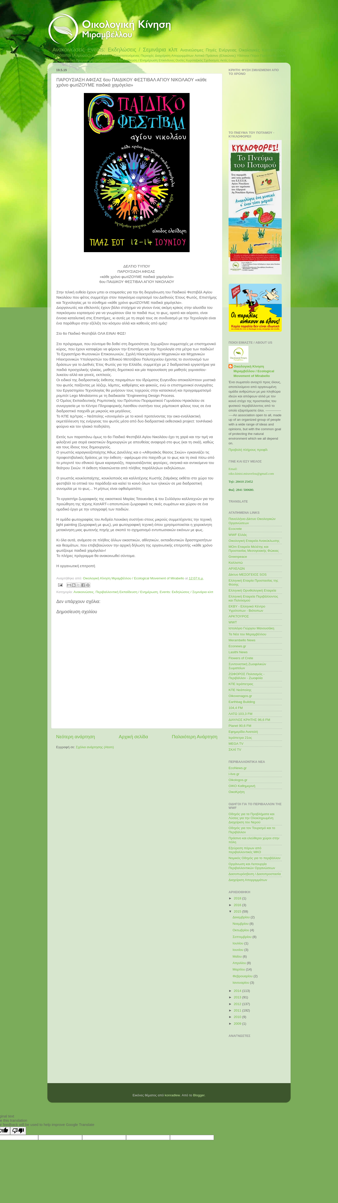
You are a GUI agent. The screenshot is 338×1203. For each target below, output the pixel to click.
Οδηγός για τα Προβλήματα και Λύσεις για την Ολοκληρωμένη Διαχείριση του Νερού (251, 818)
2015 (238, 911)
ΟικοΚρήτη (237, 792)
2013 (238, 997)
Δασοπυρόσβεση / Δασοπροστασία (255, 874)
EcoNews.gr (238, 768)
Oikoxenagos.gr (240, 696)
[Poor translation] (18, 1131)
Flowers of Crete (241, 658)
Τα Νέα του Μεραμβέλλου (247, 634)
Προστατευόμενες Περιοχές (133, 55)
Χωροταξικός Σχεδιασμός (202, 60)
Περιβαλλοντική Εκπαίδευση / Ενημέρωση (127, 60)
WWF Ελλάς (238, 535)
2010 (238, 1017)
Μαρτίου (239, 969)
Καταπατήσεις (102, 55)
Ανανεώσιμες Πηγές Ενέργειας (208, 50)
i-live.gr (234, 774)
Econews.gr (237, 646)
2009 (238, 1023)
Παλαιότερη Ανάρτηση (194, 736)
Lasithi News (238, 652)
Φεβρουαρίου (243, 976)
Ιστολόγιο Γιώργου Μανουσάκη (251, 628)
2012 (238, 1004)
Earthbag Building (242, 702)
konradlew (172, 1095)
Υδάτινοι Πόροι (248, 55)
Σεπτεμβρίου (242, 937)
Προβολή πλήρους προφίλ (248, 450)
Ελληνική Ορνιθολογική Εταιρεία (252, 590)
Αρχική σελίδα (133, 736)
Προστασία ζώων (273, 55)
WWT (233, 622)
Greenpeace (238, 556)
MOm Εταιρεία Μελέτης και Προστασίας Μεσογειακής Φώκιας (254, 549)
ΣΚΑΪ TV (235, 749)
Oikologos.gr (238, 780)
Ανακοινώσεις (68, 49)
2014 (238, 991)
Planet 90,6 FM (240, 726)
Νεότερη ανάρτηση (75, 736)
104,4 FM (236, 708)
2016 (238, 905)
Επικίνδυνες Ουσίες (172, 60)
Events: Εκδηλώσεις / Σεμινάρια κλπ (132, 49)
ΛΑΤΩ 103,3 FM (240, 714)
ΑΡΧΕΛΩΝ (237, 568)
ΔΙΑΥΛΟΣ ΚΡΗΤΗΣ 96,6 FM (249, 720)
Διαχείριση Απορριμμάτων (174, 55)
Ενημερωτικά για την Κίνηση (245, 60)
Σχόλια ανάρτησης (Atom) (95, 747)
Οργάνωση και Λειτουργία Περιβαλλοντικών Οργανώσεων (252, 866)
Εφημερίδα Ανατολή (243, 732)
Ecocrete (235, 529)
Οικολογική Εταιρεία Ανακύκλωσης (254, 541)
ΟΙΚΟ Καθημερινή (242, 786)
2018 (238, 898)
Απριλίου (240, 963)
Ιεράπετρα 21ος (240, 738)
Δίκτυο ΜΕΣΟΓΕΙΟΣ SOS (248, 574)
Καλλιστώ (236, 562)
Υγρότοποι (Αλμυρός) (71, 55)
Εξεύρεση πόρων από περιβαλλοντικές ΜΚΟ (245, 850)
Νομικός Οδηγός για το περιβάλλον (254, 858)
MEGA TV (236, 743)
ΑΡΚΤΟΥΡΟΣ (239, 616)
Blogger (198, 1095)
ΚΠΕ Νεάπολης (240, 690)
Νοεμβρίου (241, 923)
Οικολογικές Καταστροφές (262, 50)
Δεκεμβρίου (242, 917)
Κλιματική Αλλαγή (273, 60)
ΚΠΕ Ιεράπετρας (241, 684)
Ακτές (224, 60)
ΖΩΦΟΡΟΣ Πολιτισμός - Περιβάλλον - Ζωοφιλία (247, 676)
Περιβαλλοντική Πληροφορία (73, 60)
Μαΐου (238, 956)
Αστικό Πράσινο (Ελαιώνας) (215, 55)
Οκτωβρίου (241, 930)
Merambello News (242, 640)
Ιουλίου (238, 943)
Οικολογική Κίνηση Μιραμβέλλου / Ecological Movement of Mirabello (254, 371)
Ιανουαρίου (241, 982)
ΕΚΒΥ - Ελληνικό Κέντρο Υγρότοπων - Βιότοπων (247, 608)
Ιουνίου (238, 950)
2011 (238, 1010)
